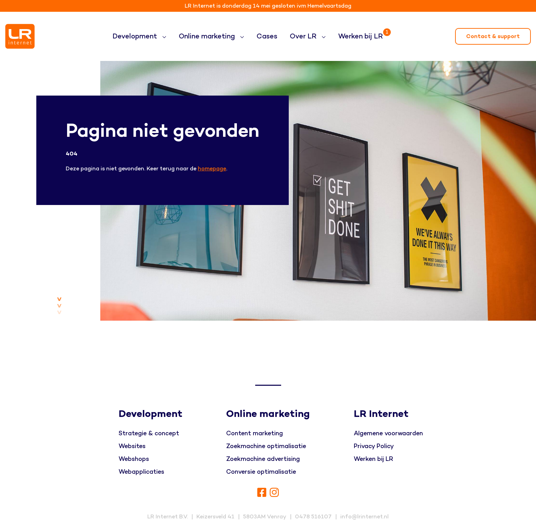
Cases (267, 36)
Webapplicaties (141, 472)
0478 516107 (313, 516)
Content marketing (254, 433)
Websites (132, 446)
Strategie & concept (149, 433)
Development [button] (135, 36)
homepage (212, 168)
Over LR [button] (304, 36)
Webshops (134, 459)
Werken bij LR (362, 33)
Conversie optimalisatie (261, 472)
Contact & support (493, 36)
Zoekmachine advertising (263, 459)
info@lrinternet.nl (364, 516)
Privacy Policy (374, 446)
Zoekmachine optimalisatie (266, 446)
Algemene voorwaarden (388, 433)
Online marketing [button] (208, 36)
